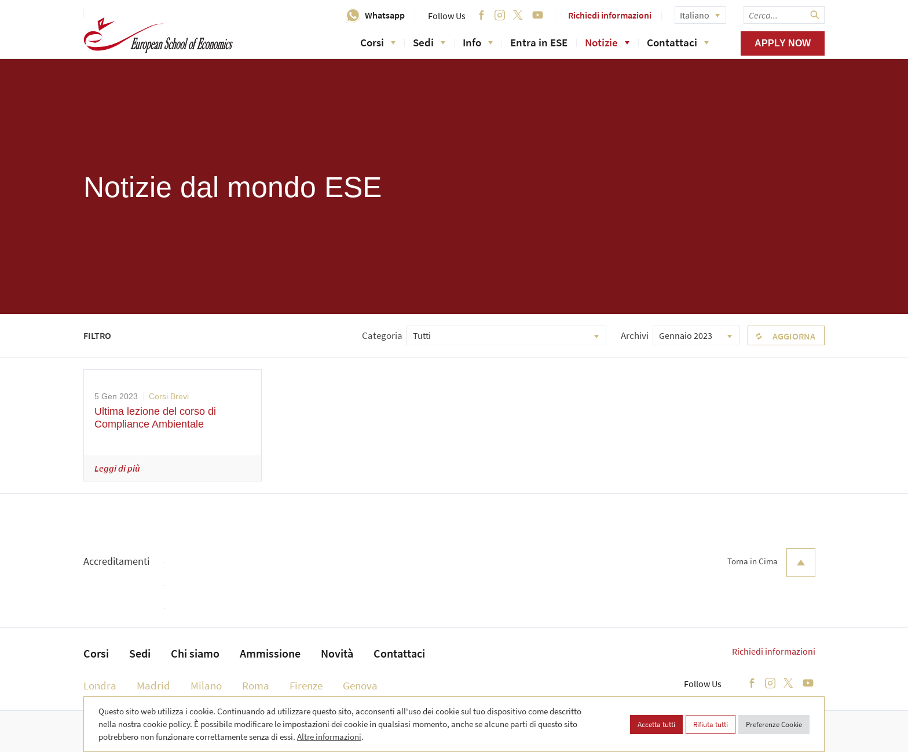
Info (478, 42)
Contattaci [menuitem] (399, 653)
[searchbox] (784, 15)
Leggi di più (117, 468)
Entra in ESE (539, 42)
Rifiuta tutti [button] (710, 724)
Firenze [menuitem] (306, 685)
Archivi (635, 335)
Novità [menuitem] (337, 653)
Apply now (783, 43)
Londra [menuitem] (99, 685)
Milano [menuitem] (206, 685)
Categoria (382, 335)
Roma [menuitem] (255, 685)
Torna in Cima (771, 562)
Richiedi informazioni (609, 15)
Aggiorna (793, 336)
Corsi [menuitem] (96, 653)
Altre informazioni (329, 736)
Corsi (378, 42)
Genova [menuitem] (360, 685)
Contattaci (678, 42)
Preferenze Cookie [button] (774, 724)
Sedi (429, 42)
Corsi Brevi (169, 396)
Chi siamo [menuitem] (195, 653)
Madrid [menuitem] (153, 685)
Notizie (607, 42)
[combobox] (506, 335)
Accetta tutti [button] (656, 724)
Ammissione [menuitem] (270, 653)
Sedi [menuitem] (140, 653)
